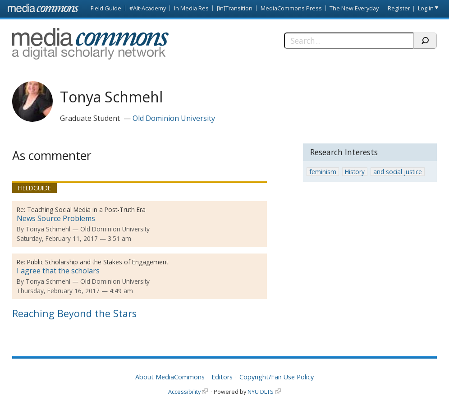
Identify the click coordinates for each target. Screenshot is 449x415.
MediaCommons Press (291, 8)
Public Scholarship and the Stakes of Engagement (97, 262)
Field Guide (106, 8)
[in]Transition (234, 8)
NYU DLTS (260, 391)
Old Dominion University (174, 118)
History (355, 171)
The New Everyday (354, 8)
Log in (426, 8)
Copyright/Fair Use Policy (276, 377)
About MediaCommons (170, 377)
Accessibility (184, 391)
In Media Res (191, 8)
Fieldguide (34, 188)
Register (399, 8)
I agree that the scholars (58, 271)
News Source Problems (56, 218)
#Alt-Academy (147, 8)
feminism (322, 171)
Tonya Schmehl (48, 229)
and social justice (397, 171)
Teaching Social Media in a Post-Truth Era (86, 209)
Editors (222, 377)
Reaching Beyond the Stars (74, 313)
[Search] (348, 40)
